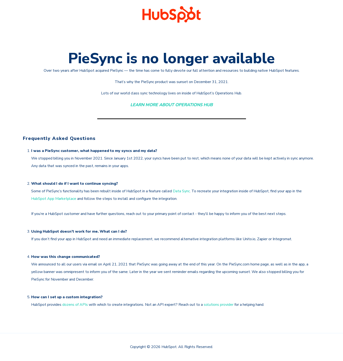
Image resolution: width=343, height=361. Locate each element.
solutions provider (218, 304)
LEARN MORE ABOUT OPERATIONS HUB (171, 105)
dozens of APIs (75, 304)
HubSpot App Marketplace (53, 198)
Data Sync (181, 191)
